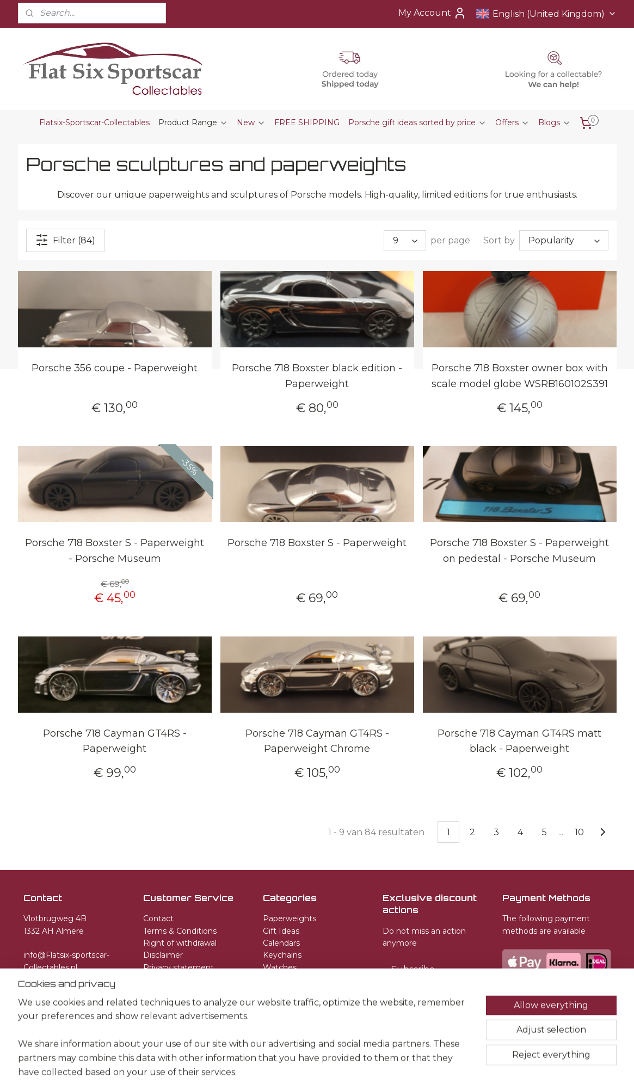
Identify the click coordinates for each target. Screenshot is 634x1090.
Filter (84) (65, 240)
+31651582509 (49, 979)
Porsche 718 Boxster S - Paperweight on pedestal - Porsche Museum (519, 551)
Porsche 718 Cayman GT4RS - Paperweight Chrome (317, 741)
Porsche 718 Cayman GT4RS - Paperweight (114, 741)
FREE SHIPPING (307, 122)
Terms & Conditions (180, 931)
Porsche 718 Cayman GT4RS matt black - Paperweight (519, 741)
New (251, 122)
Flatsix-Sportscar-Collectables (94, 122)
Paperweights (289, 918)
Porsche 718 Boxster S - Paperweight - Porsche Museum (114, 551)
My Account (432, 13)
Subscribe (413, 969)
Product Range (193, 122)
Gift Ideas (281, 931)
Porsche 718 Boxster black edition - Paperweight (317, 376)
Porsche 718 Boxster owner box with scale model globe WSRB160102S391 (519, 376)
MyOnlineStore (450, 1070)
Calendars (281, 943)
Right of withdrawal (180, 943)
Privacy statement (178, 967)
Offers (512, 122)
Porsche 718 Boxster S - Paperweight (317, 543)
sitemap (299, 1070)
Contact (158, 918)
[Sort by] (564, 240)
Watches (280, 967)
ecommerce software (359, 1070)
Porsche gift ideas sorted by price (417, 122)
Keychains (282, 955)
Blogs (554, 122)
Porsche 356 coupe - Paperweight (115, 368)
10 (578, 831)
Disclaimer (163, 955)
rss (320, 1070)
